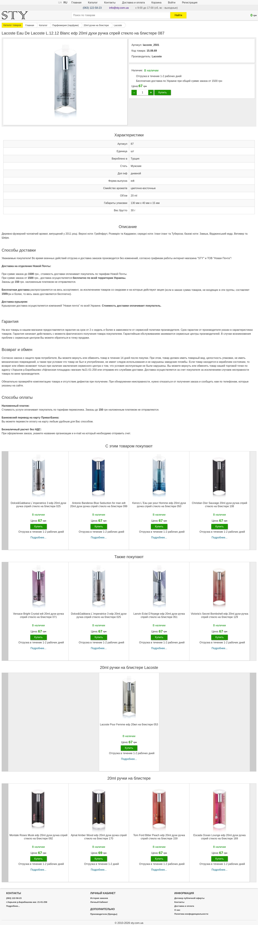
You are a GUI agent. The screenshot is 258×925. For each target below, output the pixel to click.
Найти (178, 15)
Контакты (110, 2)
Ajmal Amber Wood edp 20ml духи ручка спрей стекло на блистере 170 (99, 837)
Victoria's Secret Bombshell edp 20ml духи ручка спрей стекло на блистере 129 (219, 615)
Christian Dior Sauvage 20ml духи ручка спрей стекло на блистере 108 (219, 505)
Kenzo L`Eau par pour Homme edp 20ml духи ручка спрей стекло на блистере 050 (159, 505)
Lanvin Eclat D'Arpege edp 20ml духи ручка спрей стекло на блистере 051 (159, 615)
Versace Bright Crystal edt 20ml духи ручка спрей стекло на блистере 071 (38, 615)
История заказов (99, 898)
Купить (162, 92)
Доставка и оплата (133, 2)
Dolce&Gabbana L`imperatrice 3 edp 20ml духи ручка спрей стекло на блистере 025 (38, 505)
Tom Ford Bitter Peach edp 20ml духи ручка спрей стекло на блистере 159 (159, 837)
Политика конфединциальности (191, 914)
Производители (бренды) (103, 914)
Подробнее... (38, 537)
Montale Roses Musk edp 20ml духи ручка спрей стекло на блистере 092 (38, 837)
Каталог (93, 2)
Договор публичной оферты (189, 898)
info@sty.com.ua (119, 7)
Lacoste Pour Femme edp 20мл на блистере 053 (129, 724)
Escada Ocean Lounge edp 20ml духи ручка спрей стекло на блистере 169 (219, 837)
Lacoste (157, 56)
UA (60, 2)
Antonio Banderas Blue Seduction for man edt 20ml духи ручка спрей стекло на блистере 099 (98, 505)
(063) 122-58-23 (92, 7)
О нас (177, 910)
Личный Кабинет (99, 902)
